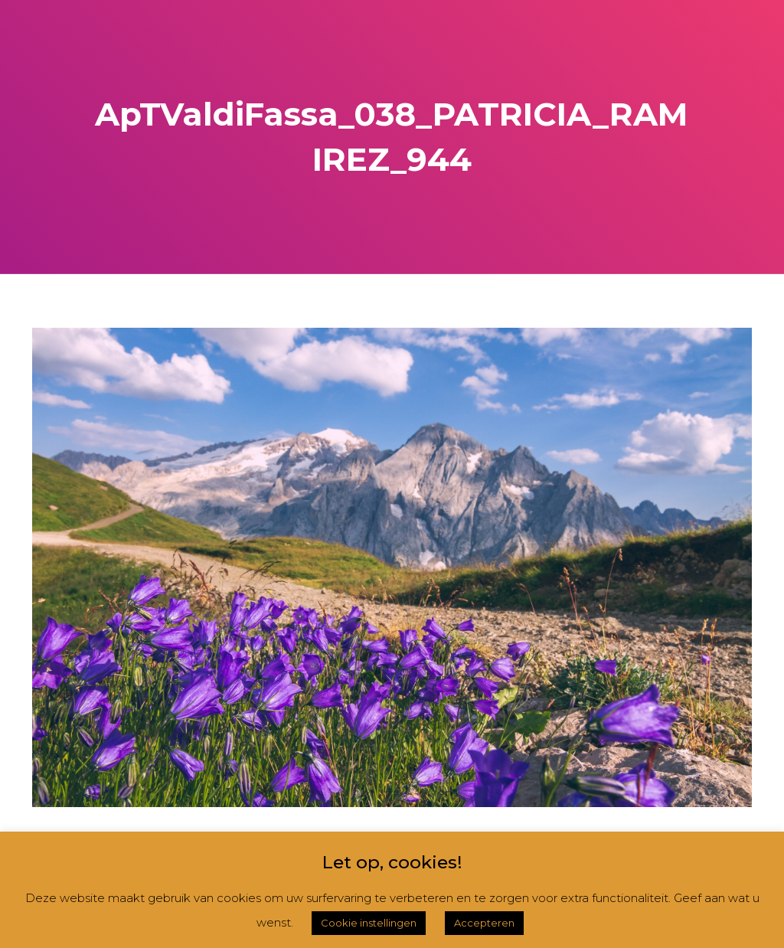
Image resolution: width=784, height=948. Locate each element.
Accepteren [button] (484, 923)
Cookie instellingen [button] (368, 923)
